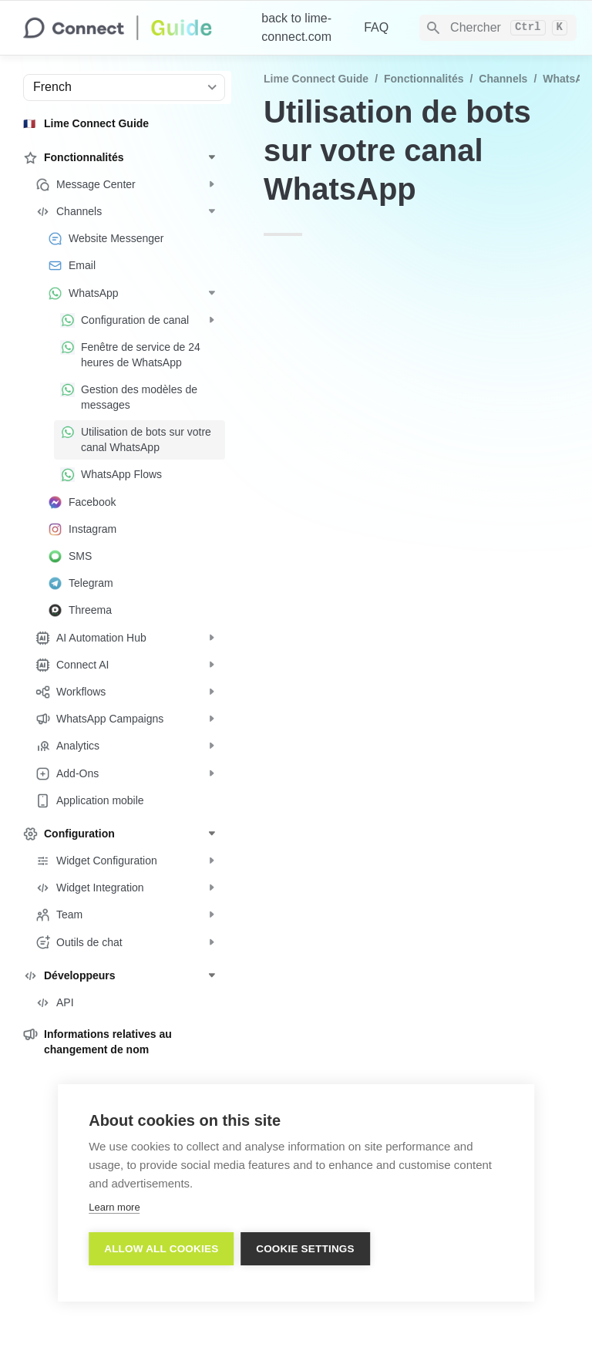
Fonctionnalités (423, 78)
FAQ (376, 27)
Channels (503, 78)
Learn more (114, 1207)
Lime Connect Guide (316, 78)
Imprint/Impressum (421, 1332)
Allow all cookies (161, 1249)
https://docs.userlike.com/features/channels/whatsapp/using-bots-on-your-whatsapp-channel (437, 1040)
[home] (130, 27)
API (365, 302)
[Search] (498, 28)
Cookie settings (306, 1249)
